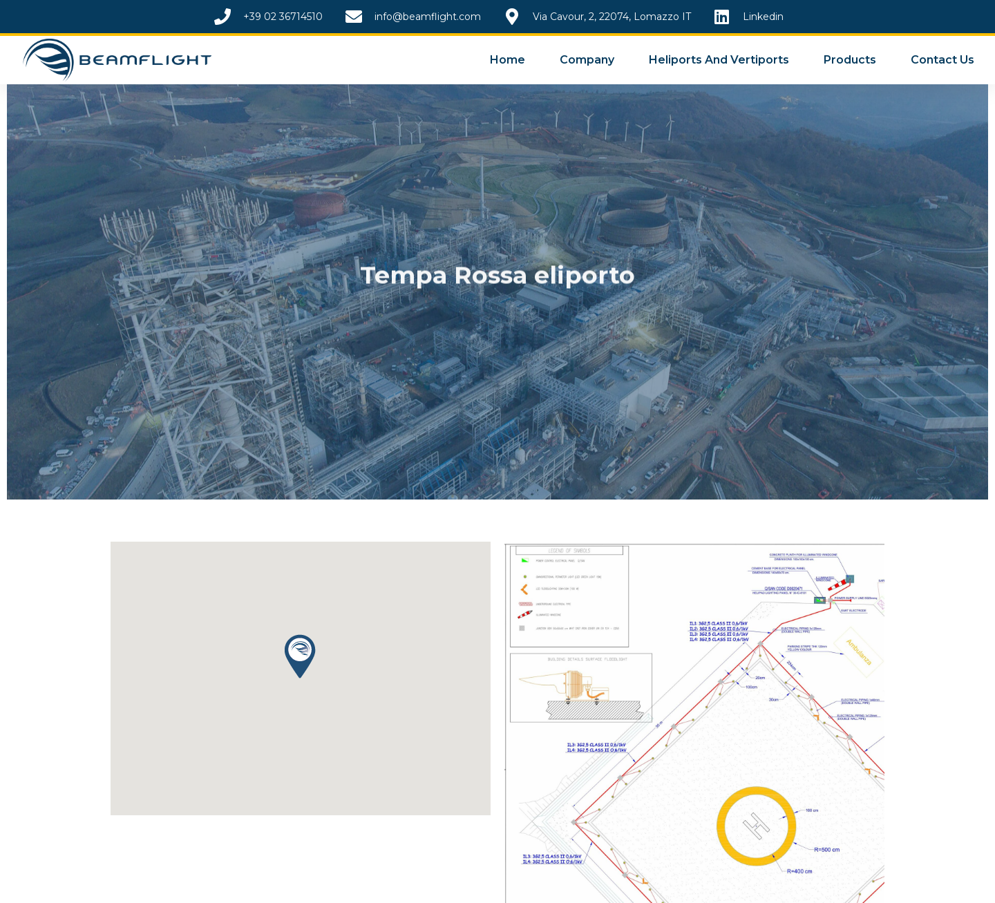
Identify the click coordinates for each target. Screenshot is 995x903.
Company (587, 59)
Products (850, 59)
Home (507, 59)
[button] (300, 671)
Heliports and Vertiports (719, 59)
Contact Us (942, 59)
